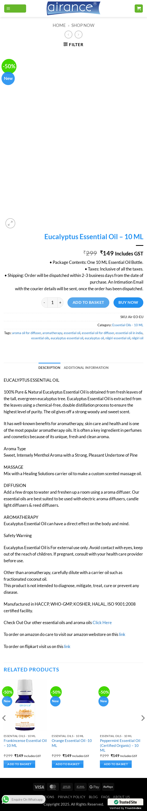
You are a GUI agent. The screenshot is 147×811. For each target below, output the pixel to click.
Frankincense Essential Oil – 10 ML (25, 742)
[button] (15, 8)
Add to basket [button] (19, 764)
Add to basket (88, 302)
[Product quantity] (52, 302)
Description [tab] (49, 368)
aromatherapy (52, 333)
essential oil (72, 333)
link (122, 634)
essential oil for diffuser (98, 333)
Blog (93, 797)
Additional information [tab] (86, 368)
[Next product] (68, 34)
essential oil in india (129, 333)
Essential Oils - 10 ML (127, 325)
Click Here (102, 622)
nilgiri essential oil (117, 338)
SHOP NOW (82, 25)
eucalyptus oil (94, 338)
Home (59, 25)
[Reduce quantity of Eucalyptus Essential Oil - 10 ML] (44, 302)
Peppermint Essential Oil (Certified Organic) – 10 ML (120, 745)
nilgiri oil (137, 338)
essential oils (40, 338)
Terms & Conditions (35, 797)
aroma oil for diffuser (26, 333)
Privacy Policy (71, 797)
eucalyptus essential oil (67, 338)
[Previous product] (78, 34)
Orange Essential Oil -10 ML (72, 742)
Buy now (128, 302)
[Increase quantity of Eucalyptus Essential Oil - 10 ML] (61, 302)
